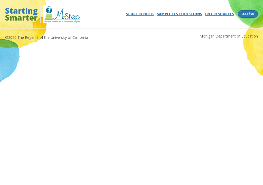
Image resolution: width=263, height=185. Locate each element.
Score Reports (140, 14)
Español (247, 14)
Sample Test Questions (179, 14)
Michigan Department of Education (229, 36)
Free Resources (219, 14)
